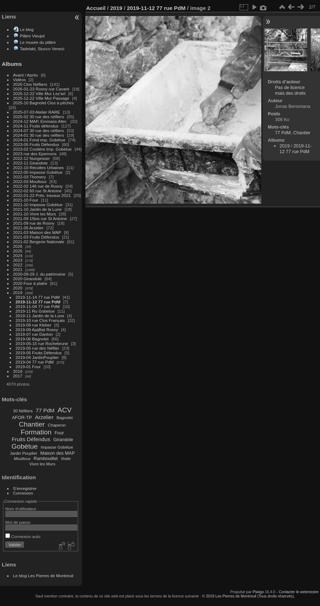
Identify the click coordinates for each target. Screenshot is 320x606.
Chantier (32, 424)
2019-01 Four (28, 366)
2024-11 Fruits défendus (36, 126)
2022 (17, 264)
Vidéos (19, 79)
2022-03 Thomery (29, 176)
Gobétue (24, 446)
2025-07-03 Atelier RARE (36, 112)
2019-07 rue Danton (34, 334)
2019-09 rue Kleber (34, 325)
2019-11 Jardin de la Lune (40, 315)
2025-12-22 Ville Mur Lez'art (39, 93)
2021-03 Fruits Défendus (36, 237)
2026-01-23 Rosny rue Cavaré (41, 89)
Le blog (27, 29)
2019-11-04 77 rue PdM (38, 306)
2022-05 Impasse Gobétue (38, 172)
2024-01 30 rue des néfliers (39, 135)
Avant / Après (25, 75)
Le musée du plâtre (38, 42)
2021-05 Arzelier (28, 227)
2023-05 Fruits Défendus (36, 144)
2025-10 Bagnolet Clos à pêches (43, 102)
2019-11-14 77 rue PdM (38, 297)
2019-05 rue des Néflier (37, 348)
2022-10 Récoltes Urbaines (38, 167)
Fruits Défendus (31, 439)
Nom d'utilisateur (20, 508)
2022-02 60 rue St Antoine (37, 190)
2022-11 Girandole (30, 163)
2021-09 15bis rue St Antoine (40, 218)
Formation (36, 432)
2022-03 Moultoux (30, 181)
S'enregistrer (25, 488)
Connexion (23, 493)
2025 (17, 251)
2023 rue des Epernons (35, 153)
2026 (17, 246)
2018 (17, 371)
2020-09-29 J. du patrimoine (39, 274)
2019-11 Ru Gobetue (35, 311)
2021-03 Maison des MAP (37, 232)
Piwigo (258, 592)
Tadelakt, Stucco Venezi (42, 48)
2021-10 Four (25, 200)
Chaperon (57, 425)
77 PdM (45, 410)
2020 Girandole (27, 278)
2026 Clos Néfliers (30, 84)
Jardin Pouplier (23, 453)
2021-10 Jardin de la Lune (37, 209)
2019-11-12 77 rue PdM (38, 301)
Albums (12, 64)
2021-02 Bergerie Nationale (38, 241)
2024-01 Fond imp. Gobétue (39, 139)
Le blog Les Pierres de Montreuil (43, 575)
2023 (17, 260)
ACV (65, 410)
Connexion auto (23, 536)
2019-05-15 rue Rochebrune (42, 343)
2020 (17, 288)
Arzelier (44, 417)
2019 (17, 292)
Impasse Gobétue (57, 447)
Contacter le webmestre (299, 592)
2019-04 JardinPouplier (37, 357)
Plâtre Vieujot (32, 35)
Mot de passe (18, 522)
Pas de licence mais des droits (290, 90)
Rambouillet (46, 458)
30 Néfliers (23, 411)
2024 (17, 255)
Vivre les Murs (43, 464)
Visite (66, 458)
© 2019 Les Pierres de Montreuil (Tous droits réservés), (248, 596)
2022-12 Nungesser (31, 158)
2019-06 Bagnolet (32, 338)
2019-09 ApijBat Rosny (37, 329)
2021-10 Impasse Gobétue (38, 204)
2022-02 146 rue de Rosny (38, 186)
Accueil (96, 8)
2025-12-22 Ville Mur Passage (41, 98)
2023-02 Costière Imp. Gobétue (42, 149)
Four (59, 432)
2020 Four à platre (30, 283)
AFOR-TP (22, 417)
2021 (17, 269)
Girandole (63, 439)
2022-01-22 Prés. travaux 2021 (42, 195)
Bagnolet (65, 418)
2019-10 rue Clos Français (40, 320)
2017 (17, 375)
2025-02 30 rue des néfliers (38, 116)
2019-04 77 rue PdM (35, 362)
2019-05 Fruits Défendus (39, 352)
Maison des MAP (57, 453)
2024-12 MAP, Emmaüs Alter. (40, 121)
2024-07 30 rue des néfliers (38, 130)
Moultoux (22, 458)
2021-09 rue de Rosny (33, 223)
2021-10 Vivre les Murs (34, 213)
